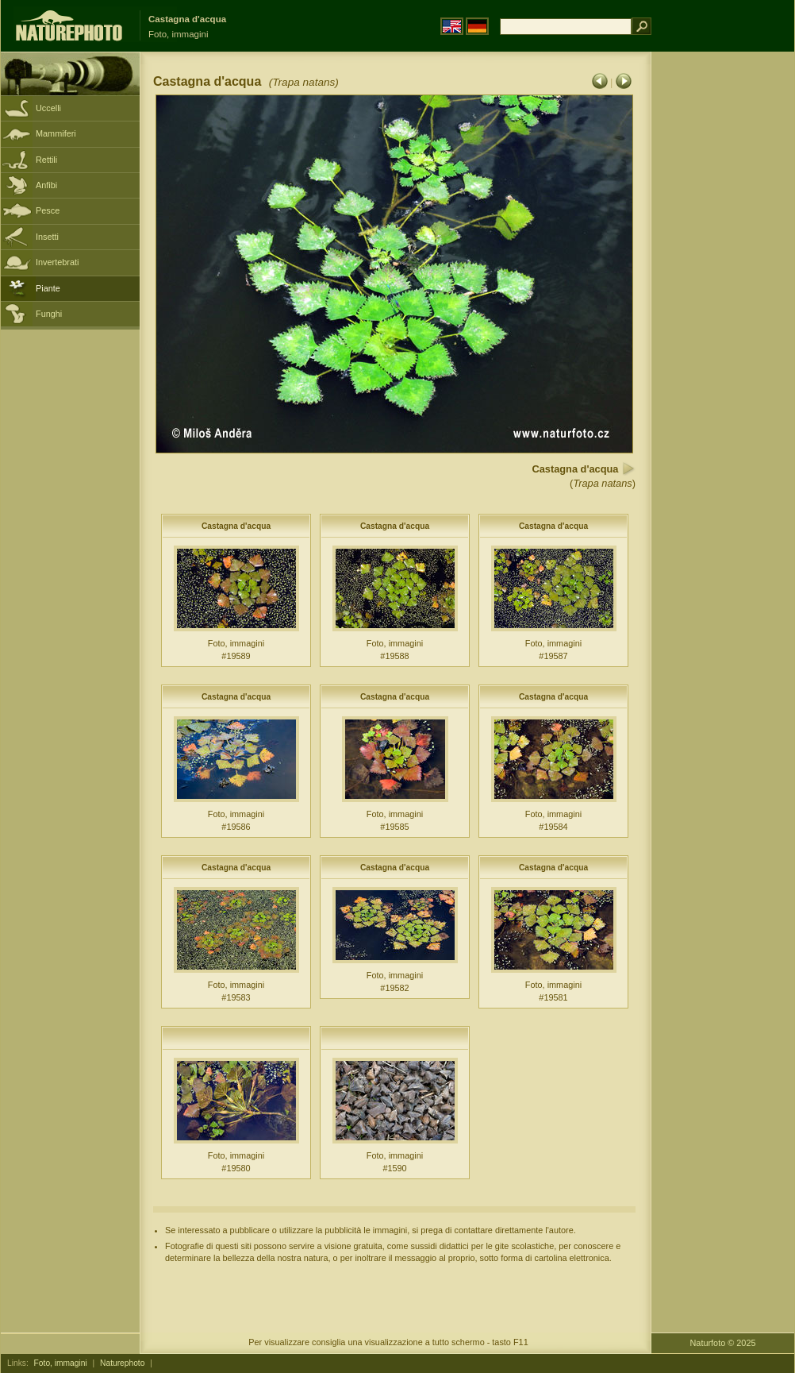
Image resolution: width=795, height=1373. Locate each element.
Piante (48, 288)
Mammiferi (56, 133)
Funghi (49, 313)
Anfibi (46, 185)
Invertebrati (57, 262)
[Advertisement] (722, 305)
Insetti (47, 236)
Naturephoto (122, 1363)
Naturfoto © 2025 (723, 1343)
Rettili (46, 159)
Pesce (48, 210)
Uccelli (48, 108)
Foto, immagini (60, 1363)
